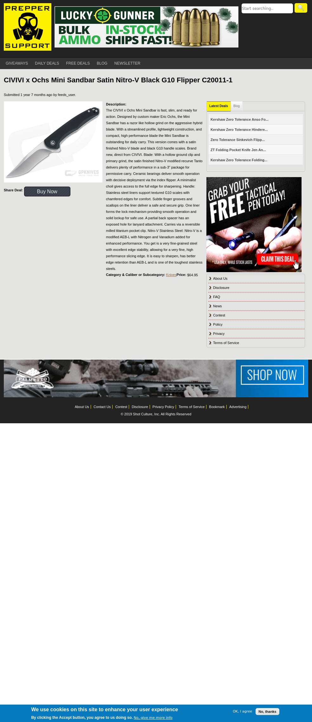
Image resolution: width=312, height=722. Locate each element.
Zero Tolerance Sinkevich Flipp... (238, 140)
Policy (217, 324)
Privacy (218, 333)
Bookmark (217, 407)
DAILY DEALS (47, 63)
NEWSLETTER (127, 63)
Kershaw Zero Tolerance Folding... (239, 160)
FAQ (216, 297)
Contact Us (102, 407)
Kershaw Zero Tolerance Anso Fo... (240, 119)
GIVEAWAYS (17, 63)
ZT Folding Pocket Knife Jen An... (238, 150)
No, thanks (267, 711)
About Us (220, 278)
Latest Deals (218, 106)
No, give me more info (153, 718)
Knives (171, 275)
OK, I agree (242, 711)
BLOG (102, 63)
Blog (236, 106)
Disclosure (221, 288)
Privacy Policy (163, 407)
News (217, 306)
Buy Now (47, 191)
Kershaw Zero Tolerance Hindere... (239, 129)
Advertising (237, 407)
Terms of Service (226, 343)
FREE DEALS (78, 63)
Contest (219, 315)
